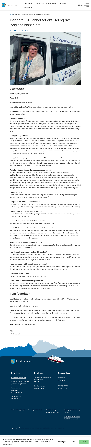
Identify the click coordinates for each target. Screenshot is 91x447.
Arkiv (11, 331)
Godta (83, 442)
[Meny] (86, 5)
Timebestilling (39, 3)
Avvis (73, 442)
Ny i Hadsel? (28, 3)
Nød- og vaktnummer (35, 410)
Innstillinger (61, 442)
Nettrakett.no (60, 428)
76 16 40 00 (61, 381)
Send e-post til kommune (18, 377)
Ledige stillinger (51, 3)
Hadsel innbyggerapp (18, 410)
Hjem (11, 14)
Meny (80, 5)
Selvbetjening (28, 7)
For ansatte (63, 3)
